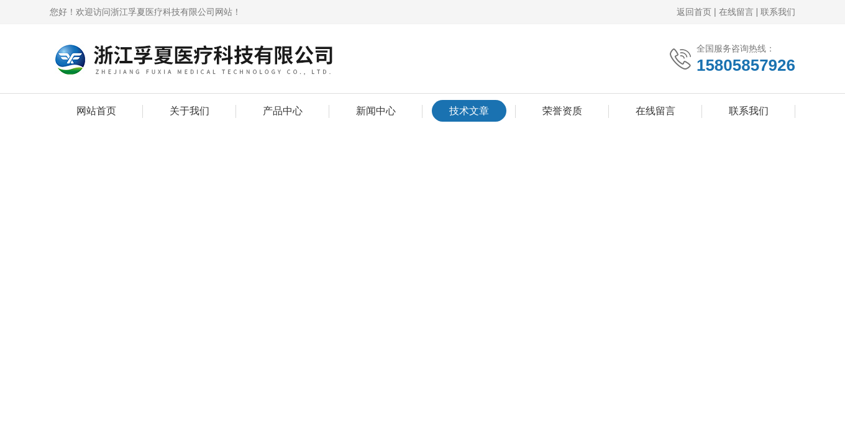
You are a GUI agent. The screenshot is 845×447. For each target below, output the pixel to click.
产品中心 (283, 111)
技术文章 (469, 111)
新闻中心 (376, 111)
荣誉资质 (562, 111)
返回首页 (694, 12)
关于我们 (189, 111)
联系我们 (777, 12)
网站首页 (96, 111)
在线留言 (736, 12)
